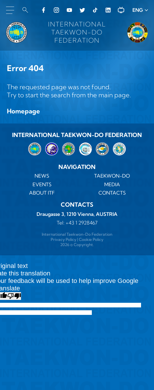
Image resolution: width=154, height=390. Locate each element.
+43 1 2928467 (82, 223)
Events (42, 184)
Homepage (23, 111)
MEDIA (112, 184)
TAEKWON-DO (112, 176)
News (42, 176)
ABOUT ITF (42, 193)
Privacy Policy (63, 239)
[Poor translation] (14, 296)
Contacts (112, 193)
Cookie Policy (91, 239)
